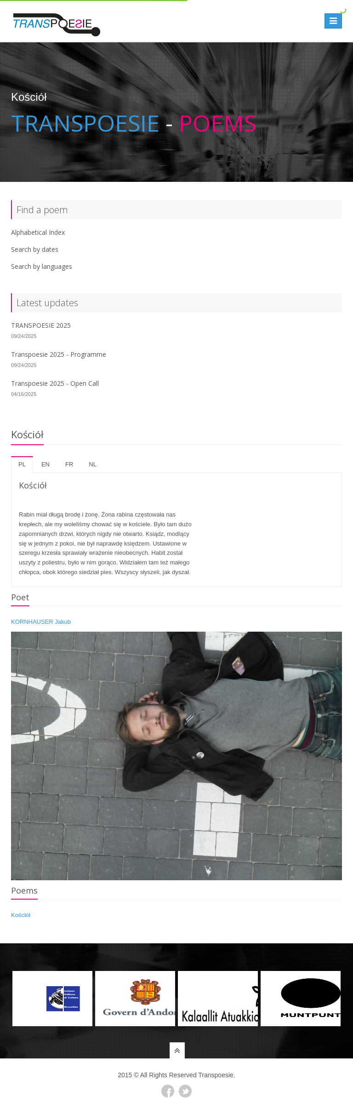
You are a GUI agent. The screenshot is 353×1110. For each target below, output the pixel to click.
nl (93, 464)
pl (22, 464)
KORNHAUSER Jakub (41, 621)
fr (69, 464)
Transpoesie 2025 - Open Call (55, 383)
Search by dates (34, 249)
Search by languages (41, 266)
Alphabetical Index (38, 232)
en (45, 464)
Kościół (20, 915)
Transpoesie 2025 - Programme (58, 354)
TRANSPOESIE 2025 (41, 325)
